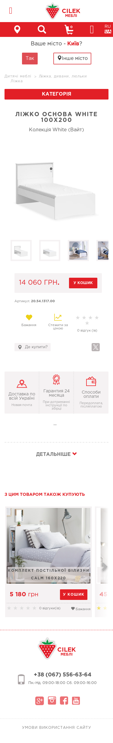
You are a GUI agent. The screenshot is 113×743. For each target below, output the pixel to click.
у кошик (83, 283)
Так (30, 58)
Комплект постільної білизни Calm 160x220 (48, 574)
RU (108, 26)
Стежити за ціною (58, 322)
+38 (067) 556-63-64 (62, 675)
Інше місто (72, 58)
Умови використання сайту (56, 727)
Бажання (29, 320)
